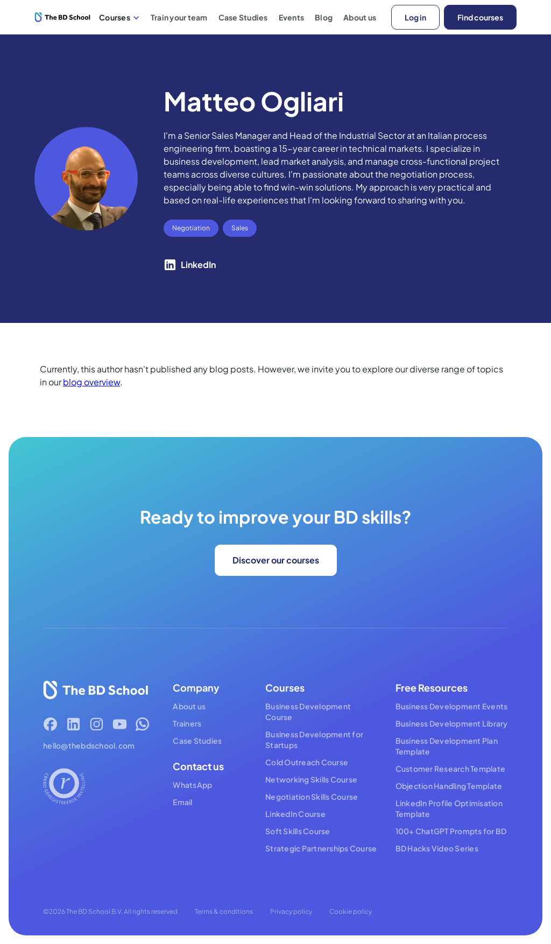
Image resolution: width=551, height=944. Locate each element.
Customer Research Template (450, 768)
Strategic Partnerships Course (321, 848)
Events (292, 17)
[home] (62, 17)
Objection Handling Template (449, 786)
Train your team (179, 17)
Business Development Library (451, 723)
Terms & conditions (224, 911)
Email (182, 802)
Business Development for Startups (314, 739)
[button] (119, 17)
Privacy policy (291, 911)
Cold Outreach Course (306, 762)
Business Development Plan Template (446, 746)
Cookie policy (350, 911)
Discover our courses (275, 560)
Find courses (480, 17)
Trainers (187, 723)
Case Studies (243, 17)
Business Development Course (308, 711)
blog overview (91, 382)
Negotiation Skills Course (311, 796)
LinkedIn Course (295, 814)
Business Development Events (451, 706)
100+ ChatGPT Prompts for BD (451, 831)
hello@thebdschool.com (89, 745)
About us (359, 17)
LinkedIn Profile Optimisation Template (449, 808)
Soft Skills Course (297, 831)
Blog (324, 17)
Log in (415, 17)
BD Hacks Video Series (436, 848)
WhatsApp (192, 785)
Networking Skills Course (311, 779)
